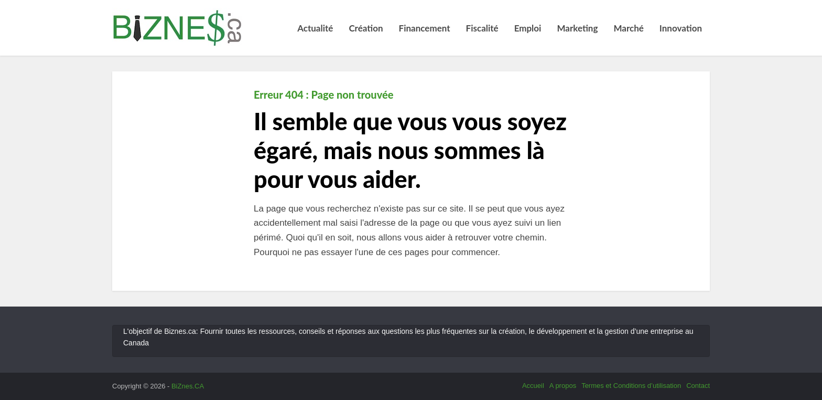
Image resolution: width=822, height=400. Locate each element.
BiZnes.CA (187, 386)
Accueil (533, 386)
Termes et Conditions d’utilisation (631, 386)
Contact (698, 386)
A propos (562, 386)
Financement (424, 28)
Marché (628, 28)
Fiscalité (482, 28)
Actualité (315, 28)
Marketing (577, 28)
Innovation (680, 28)
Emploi (528, 28)
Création (366, 28)
